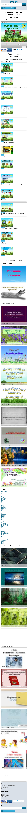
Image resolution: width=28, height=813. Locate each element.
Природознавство (5, 525)
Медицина (4, 514)
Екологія (3, 506)
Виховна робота (5, 500)
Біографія (4, 498)
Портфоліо (4, 523)
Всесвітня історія (5, 501)
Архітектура (4, 496)
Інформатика (4, 491)
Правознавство (5, 524)
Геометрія (4, 504)
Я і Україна (4, 543)
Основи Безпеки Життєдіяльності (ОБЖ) (9, 519)
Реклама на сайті (5, 795)
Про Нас (3, 793)
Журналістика (4, 508)
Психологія (4, 526)
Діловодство (4, 505)
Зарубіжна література (6, 509)
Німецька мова (5, 516)
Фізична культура (5, 539)
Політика (3, 522)
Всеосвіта (4, 796)
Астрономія (4, 497)
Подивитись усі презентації (4, 774)
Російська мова (5, 530)
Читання (3, 542)
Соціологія (4, 531)
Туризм (3, 534)
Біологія (3, 499)
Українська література (6, 535)
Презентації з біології (7, 10)
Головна (2, 10)
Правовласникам (5, 794)
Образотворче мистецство (7, 518)
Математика (4, 513)
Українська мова (5, 536)
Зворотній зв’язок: (8, 785)
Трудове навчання (5, 533)
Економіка (4, 507)
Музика (3, 515)
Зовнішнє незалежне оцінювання (8, 510)
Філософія (4, 540)
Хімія (3, 541)
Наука (3, 517)
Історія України (5, 492)
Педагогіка (4, 521)
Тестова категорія (5, 532)
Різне (3, 527)
